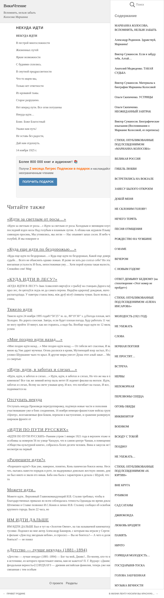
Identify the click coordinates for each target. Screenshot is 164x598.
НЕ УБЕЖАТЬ (123, 326)
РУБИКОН (121, 495)
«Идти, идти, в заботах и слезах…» (42, 369)
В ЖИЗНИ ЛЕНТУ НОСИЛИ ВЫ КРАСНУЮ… (131, 593)
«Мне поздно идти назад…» (35, 339)
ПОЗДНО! (121, 446)
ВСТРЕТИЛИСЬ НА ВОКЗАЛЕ (134, 178)
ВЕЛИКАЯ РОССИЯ (127, 158)
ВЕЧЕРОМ (121, 258)
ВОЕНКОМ (122, 426)
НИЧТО (120, 545)
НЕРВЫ (120, 376)
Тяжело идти (19, 309)
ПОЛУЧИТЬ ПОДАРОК (38, 181)
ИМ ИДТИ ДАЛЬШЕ (28, 519)
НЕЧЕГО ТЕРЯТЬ (126, 218)
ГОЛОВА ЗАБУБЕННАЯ (130, 575)
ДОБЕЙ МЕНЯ (124, 198)
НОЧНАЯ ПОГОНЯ (127, 346)
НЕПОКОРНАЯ (124, 386)
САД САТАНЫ (124, 505)
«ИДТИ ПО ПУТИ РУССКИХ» (38, 429)
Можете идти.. (21, 489)
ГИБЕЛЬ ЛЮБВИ (126, 168)
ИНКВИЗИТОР (124, 416)
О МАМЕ (120, 248)
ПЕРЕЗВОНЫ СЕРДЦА (129, 396)
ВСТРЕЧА (121, 366)
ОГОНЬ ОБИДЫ (125, 406)
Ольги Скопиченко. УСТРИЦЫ (134, 97)
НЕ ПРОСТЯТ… (125, 356)
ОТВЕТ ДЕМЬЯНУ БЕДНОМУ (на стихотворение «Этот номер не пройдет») (136, 283)
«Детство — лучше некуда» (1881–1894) (47, 550)
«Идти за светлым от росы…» (36, 219)
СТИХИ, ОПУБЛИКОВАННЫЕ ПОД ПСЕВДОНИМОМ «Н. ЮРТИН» (134, 471)
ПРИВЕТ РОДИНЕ (16, 593)
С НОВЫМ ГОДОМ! (127, 268)
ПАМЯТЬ (121, 535)
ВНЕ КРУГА (122, 485)
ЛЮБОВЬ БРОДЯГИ (127, 525)
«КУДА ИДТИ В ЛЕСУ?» (32, 279)
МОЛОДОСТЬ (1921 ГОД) (131, 316)
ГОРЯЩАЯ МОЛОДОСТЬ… (132, 555)
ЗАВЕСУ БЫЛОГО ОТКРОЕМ (134, 188)
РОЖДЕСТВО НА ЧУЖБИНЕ (133, 238)
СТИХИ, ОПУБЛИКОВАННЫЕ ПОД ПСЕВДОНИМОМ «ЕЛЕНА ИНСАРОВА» (135, 302)
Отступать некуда (24, 399)
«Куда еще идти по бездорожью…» (41, 249)
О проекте (56, 583)
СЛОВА (119, 336)
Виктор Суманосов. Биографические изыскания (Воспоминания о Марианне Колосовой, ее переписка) (137, 126)
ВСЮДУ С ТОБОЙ (126, 436)
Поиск (136, 4)
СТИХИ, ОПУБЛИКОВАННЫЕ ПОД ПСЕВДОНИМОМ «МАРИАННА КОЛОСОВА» (134, 144)
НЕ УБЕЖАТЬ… (125, 456)
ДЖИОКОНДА (124, 515)
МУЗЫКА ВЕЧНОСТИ (129, 585)
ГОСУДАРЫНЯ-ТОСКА (130, 565)
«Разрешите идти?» (26, 459)
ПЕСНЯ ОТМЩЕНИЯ (128, 228)
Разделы (71, 583)
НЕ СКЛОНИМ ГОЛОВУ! (131, 208)
